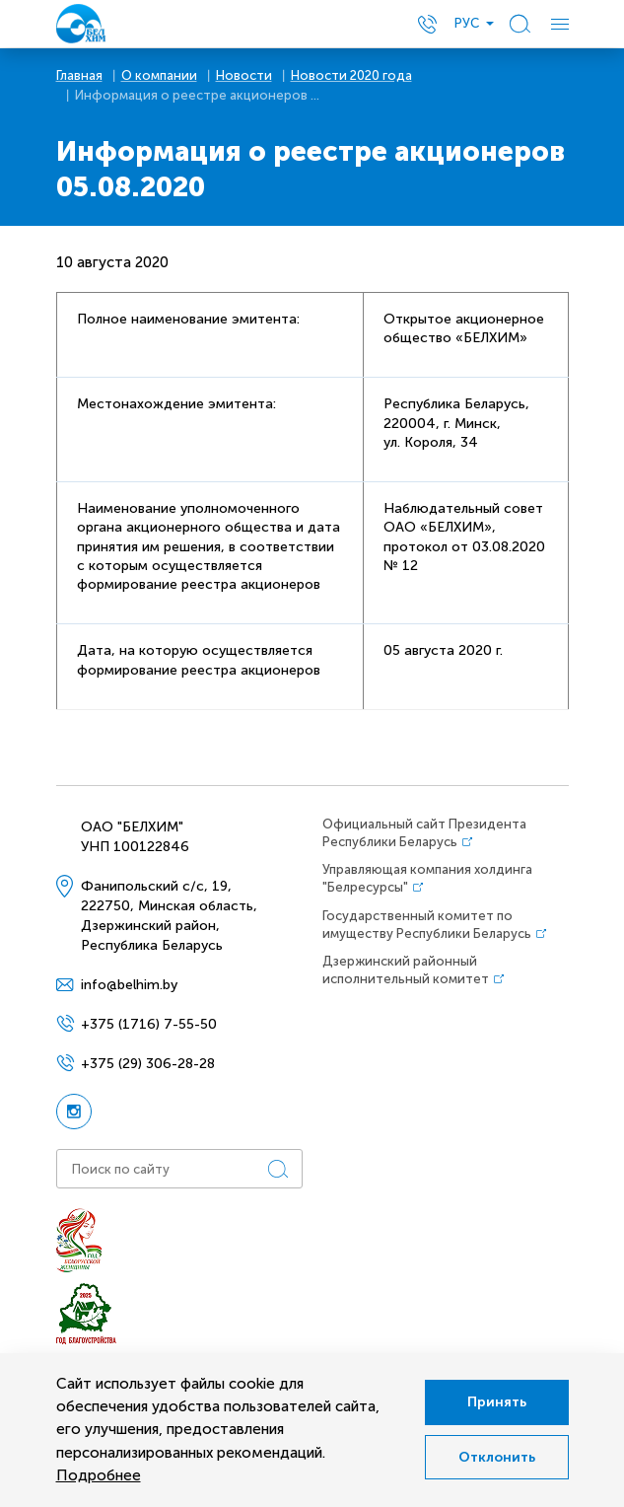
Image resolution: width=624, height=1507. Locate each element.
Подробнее (98, 1475)
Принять (491, 1400)
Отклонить (491, 1459)
